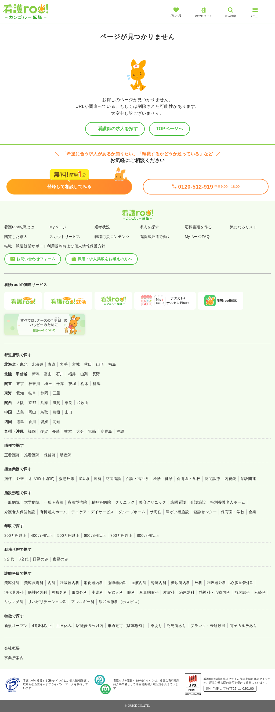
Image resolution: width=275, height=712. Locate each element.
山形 (100, 364)
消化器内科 (93, 583)
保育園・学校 (188, 478)
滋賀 (56, 403)
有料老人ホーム (53, 512)
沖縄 (120, 431)
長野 (96, 374)
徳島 (20, 422)
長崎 (56, 431)
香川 (32, 422)
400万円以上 (42, 535)
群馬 (96, 383)
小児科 (97, 592)
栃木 (84, 383)
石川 (60, 374)
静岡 (44, 393)
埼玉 (48, 383)
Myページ (57, 227)
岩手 (64, 364)
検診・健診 (163, 478)
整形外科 (59, 592)
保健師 (50, 455)
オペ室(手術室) (41, 478)
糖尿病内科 (180, 583)
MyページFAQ (197, 236)
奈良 (69, 403)
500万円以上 (68, 535)
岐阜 (32, 393)
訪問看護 (113, 478)
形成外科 (79, 592)
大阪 (20, 403)
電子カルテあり (243, 625)
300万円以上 (15, 535)
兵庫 (44, 403)
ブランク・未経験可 (207, 625)
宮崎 (92, 431)
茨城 (72, 383)
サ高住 (155, 512)
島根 (56, 412)
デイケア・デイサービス (92, 512)
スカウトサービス (65, 236)
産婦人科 (115, 592)
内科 (52, 583)
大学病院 (32, 502)
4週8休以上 (42, 625)
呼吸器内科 (69, 583)
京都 (32, 403)
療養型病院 (77, 502)
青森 (52, 364)
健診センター (205, 512)
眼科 (131, 592)
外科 (198, 583)
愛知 (20, 393)
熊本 (68, 431)
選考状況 (102, 227)
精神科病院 (101, 502)
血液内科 (139, 583)
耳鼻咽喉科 (149, 592)
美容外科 (12, 583)
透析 (98, 478)
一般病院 (12, 502)
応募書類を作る (198, 227)
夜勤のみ (60, 559)
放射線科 (242, 592)
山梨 (84, 374)
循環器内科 (117, 583)
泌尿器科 (187, 592)
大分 (80, 431)
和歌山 (82, 403)
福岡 (32, 431)
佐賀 (44, 431)
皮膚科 (169, 592)
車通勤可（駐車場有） (127, 625)
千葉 (60, 383)
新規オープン (16, 625)
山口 (69, 412)
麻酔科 (260, 592)
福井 (72, 374)
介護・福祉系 (137, 478)
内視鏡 (230, 478)
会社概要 (12, 648)
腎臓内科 (159, 583)
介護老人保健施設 (19, 512)
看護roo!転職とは (19, 227)
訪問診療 (212, 478)
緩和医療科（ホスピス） (120, 602)
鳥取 (44, 412)
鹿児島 (106, 431)
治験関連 (248, 478)
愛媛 (44, 422)
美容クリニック (152, 502)
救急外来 (66, 478)
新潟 (36, 374)
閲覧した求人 (16, 236)
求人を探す (149, 227)
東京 (20, 383)
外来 (20, 478)
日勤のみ (40, 559)
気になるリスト (243, 227)
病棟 (8, 478)
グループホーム (132, 512)
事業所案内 (14, 658)
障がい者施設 (177, 512)
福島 (112, 364)
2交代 (9, 559)
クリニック (125, 502)
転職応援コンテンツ (112, 236)
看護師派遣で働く (155, 236)
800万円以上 (148, 535)
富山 (48, 374)
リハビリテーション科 (47, 602)
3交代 (23, 559)
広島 (20, 412)
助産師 (65, 455)
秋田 (88, 364)
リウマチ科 (14, 602)
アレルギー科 (83, 602)
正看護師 (12, 455)
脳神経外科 (37, 592)
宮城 (76, 364)
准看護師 (32, 455)
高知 (56, 422)
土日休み (64, 625)
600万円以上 (95, 535)
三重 (56, 393)
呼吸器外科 (216, 583)
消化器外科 (14, 592)
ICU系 (84, 478)
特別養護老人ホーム (227, 502)
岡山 (32, 412)
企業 (252, 512)
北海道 (38, 364)
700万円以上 (121, 535)
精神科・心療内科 (214, 592)
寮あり (156, 625)
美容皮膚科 (34, 583)
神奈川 (34, 383)
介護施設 (198, 502)
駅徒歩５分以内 (89, 625)
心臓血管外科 (242, 583)
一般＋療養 (53, 502)
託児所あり (176, 625)
